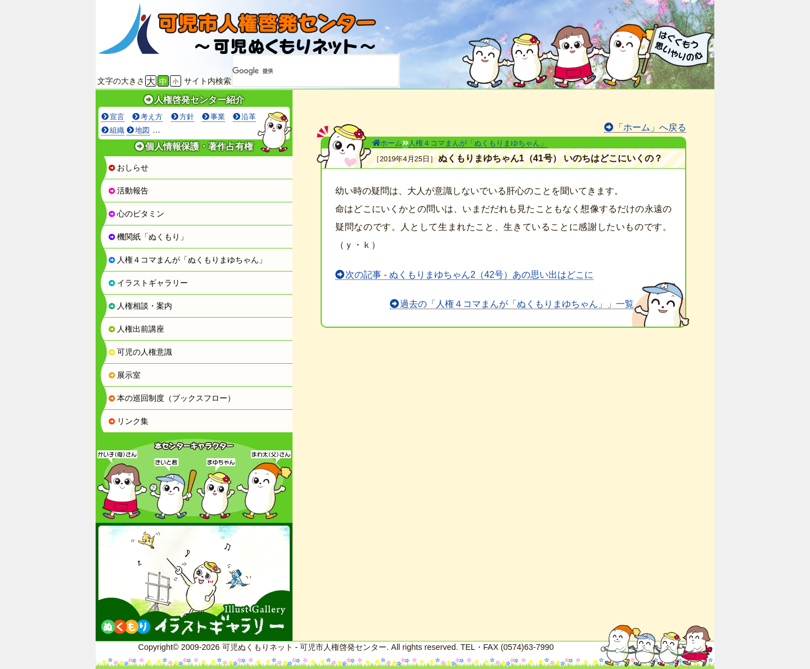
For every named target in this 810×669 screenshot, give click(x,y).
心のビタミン (136, 213)
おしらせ (128, 167)
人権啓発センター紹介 (199, 100)
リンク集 (128, 421)
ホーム (387, 143)
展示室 (124, 374)
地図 (142, 130)
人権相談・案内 (140, 305)
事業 (217, 116)
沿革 (248, 116)
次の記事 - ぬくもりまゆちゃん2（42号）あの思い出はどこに (469, 274)
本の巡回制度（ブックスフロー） (171, 398)
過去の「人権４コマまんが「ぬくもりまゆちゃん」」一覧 (517, 304)
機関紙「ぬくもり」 (148, 236)
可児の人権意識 (140, 351)
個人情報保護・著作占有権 (199, 146)
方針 (186, 116)
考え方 (152, 116)
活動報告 (128, 190)
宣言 (117, 116)
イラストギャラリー (148, 282)
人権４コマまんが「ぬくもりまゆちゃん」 (187, 259)
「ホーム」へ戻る (650, 127)
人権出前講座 (136, 328)
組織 (117, 130)
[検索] (301, 71)
